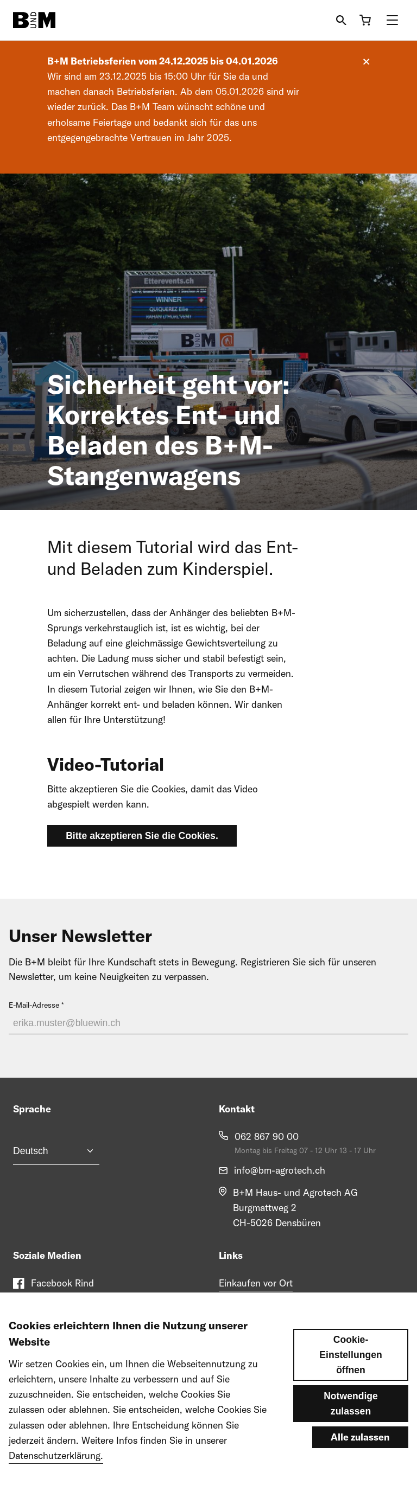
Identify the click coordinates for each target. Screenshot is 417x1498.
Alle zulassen (360, 1437)
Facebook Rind (62, 1283)
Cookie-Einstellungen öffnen (350, 1354)
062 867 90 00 (267, 1136)
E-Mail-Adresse (34, 1005)
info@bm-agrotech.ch (279, 1170)
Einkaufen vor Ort (256, 1283)
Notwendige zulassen (351, 1404)
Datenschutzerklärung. (56, 1455)
